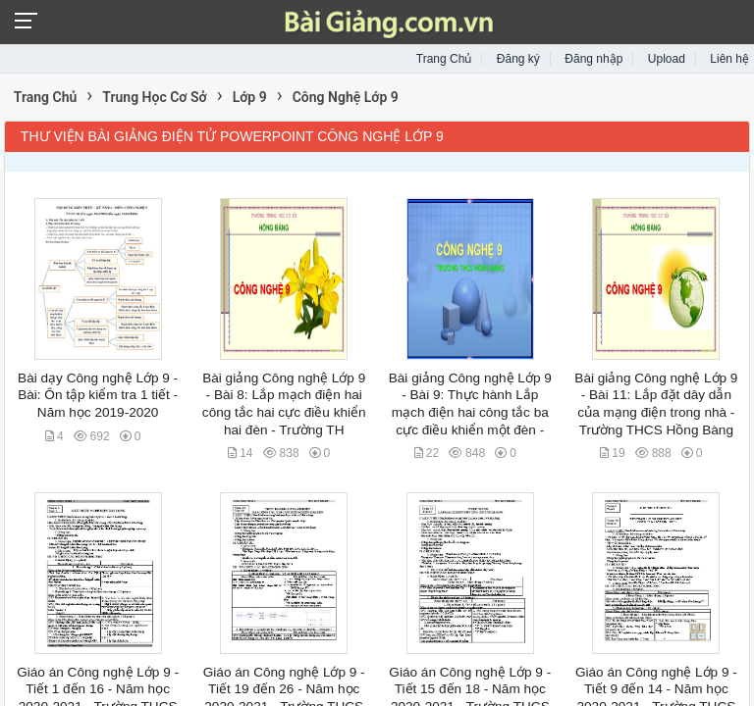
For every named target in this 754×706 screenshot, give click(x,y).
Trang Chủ (444, 59)
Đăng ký (518, 59)
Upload (666, 59)
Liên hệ (729, 59)
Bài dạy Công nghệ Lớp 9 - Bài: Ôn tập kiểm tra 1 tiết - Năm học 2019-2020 (98, 395)
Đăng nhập (593, 59)
